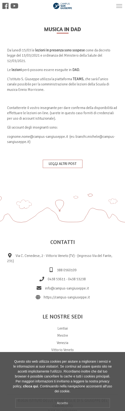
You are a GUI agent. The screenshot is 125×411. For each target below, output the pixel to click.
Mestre (62, 335)
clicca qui (30, 392)
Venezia (62, 343)
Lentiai (62, 328)
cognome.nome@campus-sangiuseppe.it (37, 136)
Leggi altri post (63, 163)
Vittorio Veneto (62, 350)
